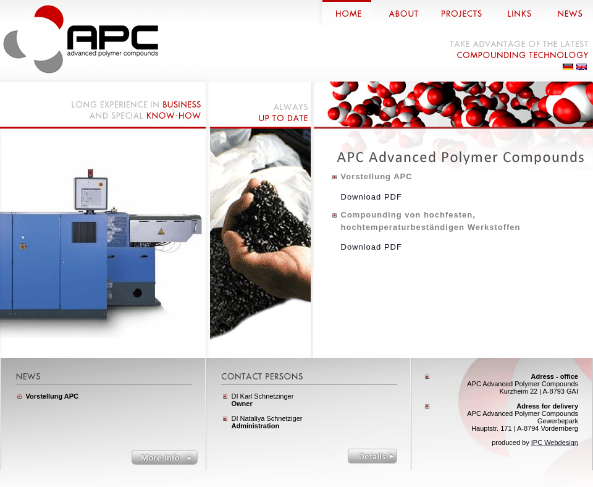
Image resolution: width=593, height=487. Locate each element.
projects (460, 13)
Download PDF (371, 196)
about (400, 13)
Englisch (581, 66)
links (516, 13)
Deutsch (568, 66)
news (567, 13)
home (345, 13)
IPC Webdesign (554, 442)
